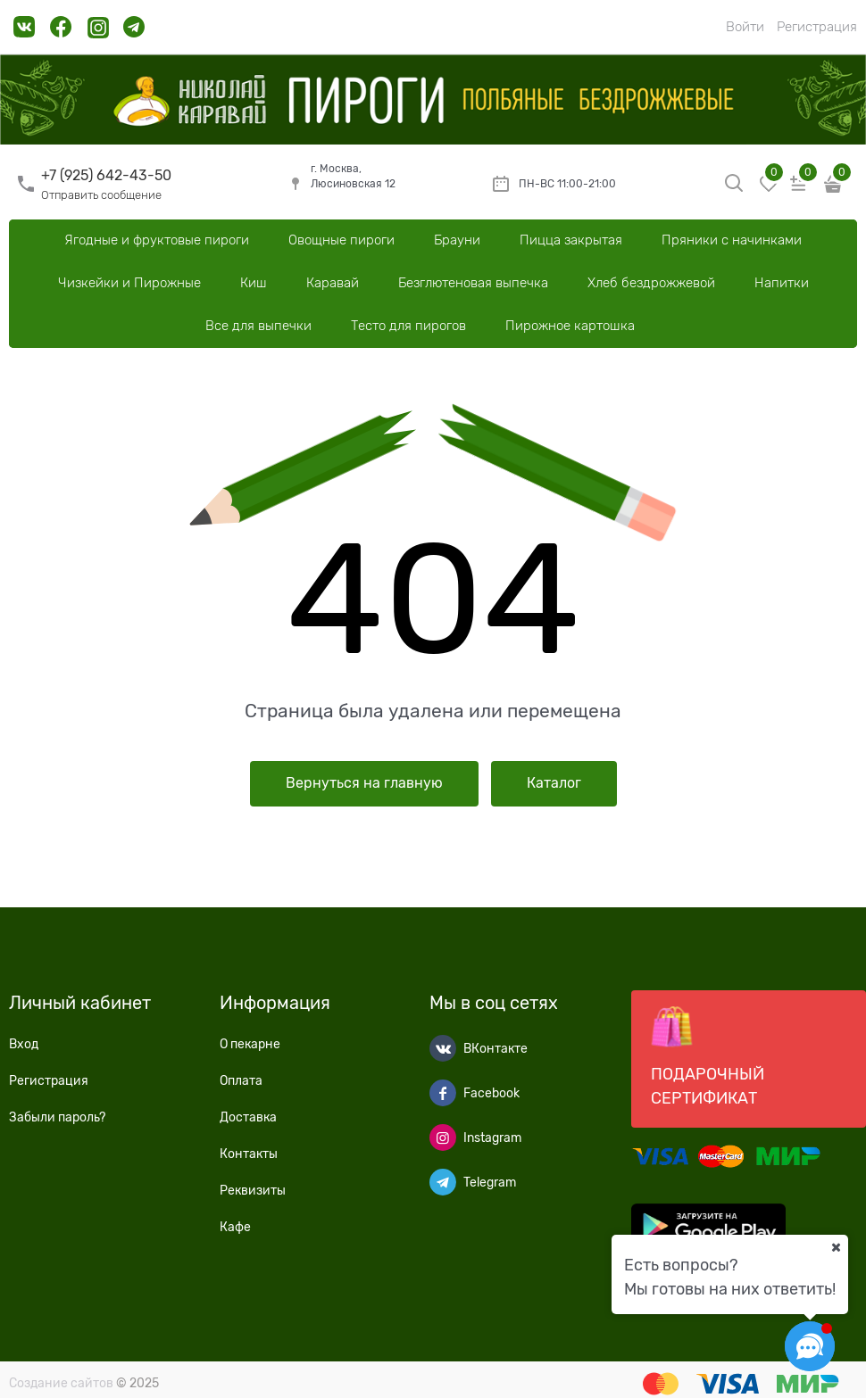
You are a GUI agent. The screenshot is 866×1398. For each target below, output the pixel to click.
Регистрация (817, 27)
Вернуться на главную (364, 783)
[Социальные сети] (810, 1346)
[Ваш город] (836, 1247)
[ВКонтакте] (442, 1048)
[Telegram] (442, 1182)
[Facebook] (442, 1093)
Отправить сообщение (101, 195)
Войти (745, 27)
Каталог (554, 783)
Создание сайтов (61, 1383)
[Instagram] (442, 1137)
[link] (24, 33)
